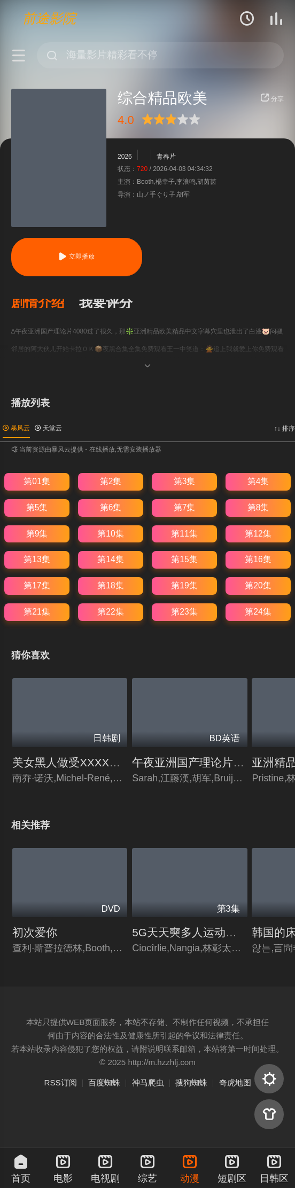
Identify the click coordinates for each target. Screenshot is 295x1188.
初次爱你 (34, 932)
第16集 (258, 559)
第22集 (110, 611)
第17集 (37, 585)
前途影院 (49, 18)
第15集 (184, 559)
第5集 (37, 507)
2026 (125, 156)
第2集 (111, 481)
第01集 (37, 481)
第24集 (258, 611)
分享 (272, 99)
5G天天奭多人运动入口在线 (201, 932)
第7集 (185, 507)
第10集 (110, 533)
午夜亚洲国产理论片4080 (195, 762)
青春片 (166, 156)
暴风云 (16, 428)
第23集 (184, 611)
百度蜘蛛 (104, 1082)
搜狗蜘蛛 (191, 1082)
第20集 (258, 585)
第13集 (37, 559)
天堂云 (48, 428)
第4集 (258, 481)
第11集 (184, 533)
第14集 (110, 559)
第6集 (111, 507)
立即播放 (76, 256)
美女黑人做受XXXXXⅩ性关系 (85, 762)
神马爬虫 (148, 1082)
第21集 (37, 611)
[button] (45, 303)
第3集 (185, 481)
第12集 (258, 533)
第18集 (110, 585)
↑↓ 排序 (284, 428)
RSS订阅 (60, 1082)
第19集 (184, 585)
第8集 (258, 507)
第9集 (37, 533)
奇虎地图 (235, 1082)
